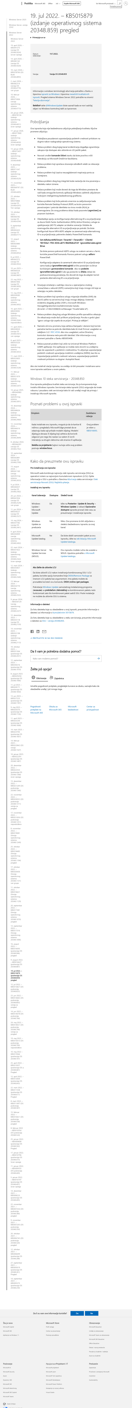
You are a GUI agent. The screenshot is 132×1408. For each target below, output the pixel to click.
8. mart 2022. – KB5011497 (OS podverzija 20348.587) (17, 1104)
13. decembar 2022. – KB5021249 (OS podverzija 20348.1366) (17, 786)
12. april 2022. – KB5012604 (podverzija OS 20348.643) (17, 1080)
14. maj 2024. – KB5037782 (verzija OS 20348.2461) (17, 524)
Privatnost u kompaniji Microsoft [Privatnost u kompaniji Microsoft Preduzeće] (99, 1372)
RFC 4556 (55, 332)
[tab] (39, 678)
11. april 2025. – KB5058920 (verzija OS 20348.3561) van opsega (17, 331)
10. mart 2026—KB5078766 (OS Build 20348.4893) (17, 73)
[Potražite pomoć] (119, 3)
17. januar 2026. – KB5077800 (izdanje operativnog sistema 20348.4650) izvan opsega (17, 138)
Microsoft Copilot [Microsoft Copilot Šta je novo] (8, 1327)
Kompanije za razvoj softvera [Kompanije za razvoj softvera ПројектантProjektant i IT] (55, 1388)
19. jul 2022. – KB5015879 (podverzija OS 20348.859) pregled (16, 975)
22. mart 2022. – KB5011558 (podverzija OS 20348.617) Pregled (17, 1092)
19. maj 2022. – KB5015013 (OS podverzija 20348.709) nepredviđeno (17, 1043)
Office (50, 3)
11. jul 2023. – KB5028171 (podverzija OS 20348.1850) (16, 688)
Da (77, 1313)
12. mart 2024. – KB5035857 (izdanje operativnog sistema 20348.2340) (17, 571)
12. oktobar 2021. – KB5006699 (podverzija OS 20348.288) (16, 1254)
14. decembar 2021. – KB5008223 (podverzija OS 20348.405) (16, 1195)
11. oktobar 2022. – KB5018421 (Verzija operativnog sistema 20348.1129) (16, 894)
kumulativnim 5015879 (63, 612)
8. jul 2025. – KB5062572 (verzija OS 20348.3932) (16, 260)
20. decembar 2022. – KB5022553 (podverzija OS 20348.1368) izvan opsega (16, 771)
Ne (91, 1313)
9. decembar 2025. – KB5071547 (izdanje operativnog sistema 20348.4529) (16, 172)
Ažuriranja (71, 479)
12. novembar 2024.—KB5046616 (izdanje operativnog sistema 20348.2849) (16, 431)
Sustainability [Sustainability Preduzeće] (93, 1380)
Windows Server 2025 (17, 19)
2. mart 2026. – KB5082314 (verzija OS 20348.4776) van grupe (17, 86)
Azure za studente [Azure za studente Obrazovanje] (94, 1356)
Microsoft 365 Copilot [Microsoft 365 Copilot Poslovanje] (10, 1392)
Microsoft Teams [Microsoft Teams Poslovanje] (8, 1396)
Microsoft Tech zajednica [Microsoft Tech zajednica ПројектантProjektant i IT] (54, 1376)
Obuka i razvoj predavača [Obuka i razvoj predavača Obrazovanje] (97, 1347)
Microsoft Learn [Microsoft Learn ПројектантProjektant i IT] (51, 1372)
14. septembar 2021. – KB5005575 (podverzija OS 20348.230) (16, 1283)
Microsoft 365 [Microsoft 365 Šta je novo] (7, 1331)
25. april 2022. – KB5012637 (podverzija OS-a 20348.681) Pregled (17, 1067)
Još (57, 3)
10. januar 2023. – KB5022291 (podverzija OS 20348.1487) (17, 757)
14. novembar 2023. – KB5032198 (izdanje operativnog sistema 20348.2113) (16, 635)
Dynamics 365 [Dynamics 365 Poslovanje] (7, 1380)
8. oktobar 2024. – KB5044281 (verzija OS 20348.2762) (17, 445)
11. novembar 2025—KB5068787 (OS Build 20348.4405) (17, 187)
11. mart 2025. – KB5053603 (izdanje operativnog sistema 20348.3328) (17, 362)
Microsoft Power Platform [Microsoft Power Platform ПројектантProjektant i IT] (54, 1384)
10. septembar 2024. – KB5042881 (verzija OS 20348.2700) (16, 458)
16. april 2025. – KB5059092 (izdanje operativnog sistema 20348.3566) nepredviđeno (17, 316)
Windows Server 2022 (15, 33)
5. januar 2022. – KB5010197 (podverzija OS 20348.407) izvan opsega (17, 1182)
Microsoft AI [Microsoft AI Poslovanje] (7, 1368)
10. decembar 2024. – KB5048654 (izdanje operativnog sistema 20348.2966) (16, 413)
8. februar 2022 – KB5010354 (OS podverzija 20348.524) (17, 1131)
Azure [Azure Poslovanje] (5, 1376)
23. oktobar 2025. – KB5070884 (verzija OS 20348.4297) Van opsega (16, 202)
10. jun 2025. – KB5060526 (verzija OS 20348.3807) (17, 271)
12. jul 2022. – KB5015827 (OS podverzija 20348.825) (17, 988)
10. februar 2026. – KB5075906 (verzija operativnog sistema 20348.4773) (16, 101)
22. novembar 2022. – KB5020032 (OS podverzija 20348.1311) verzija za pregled (17, 802)
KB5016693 (92, 430)
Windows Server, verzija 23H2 (18, 26)
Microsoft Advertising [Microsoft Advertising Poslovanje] (9, 1388)
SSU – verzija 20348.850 (53, 620)
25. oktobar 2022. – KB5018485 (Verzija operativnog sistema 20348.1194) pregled (16, 854)
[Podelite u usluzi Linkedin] (37, 631)
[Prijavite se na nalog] (126, 3)
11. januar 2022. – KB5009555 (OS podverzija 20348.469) (17, 1169)
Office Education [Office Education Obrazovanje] (94, 1343)
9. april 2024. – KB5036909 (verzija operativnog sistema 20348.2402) (16, 537)
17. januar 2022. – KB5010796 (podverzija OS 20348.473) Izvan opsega (17, 1157)
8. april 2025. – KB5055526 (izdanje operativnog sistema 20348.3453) (16, 346)
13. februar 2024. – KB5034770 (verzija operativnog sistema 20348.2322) (16, 588)
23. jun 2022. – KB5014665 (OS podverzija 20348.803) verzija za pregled (17, 1001)
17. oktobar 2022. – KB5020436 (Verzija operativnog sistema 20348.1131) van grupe (16, 875)
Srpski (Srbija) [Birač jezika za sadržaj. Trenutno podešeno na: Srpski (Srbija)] (11, 1404)
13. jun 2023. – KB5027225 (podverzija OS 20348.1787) (17, 699)
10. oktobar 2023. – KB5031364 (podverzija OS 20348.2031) (16, 651)
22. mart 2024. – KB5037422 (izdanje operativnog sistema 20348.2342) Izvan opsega (17, 554)
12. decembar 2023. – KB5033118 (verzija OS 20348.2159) (16, 620)
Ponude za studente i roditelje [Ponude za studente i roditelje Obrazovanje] (98, 1352)
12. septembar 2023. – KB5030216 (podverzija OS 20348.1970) (16, 665)
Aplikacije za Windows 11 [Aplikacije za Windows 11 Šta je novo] (11, 1335)
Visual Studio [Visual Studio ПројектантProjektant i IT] (50, 1392)
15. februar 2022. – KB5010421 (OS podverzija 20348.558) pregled (17, 1118)
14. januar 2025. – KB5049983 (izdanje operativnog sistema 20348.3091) (17, 396)
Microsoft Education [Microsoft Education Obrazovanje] (95, 1327)
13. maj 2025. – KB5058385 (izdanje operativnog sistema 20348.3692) (17, 299)
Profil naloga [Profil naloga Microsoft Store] (50, 1327)
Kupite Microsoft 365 (72, 3)
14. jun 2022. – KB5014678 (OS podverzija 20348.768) (17, 1015)
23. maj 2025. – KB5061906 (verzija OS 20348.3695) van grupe (17, 284)
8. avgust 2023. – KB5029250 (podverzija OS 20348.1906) (17, 677)
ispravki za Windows (50, 94)
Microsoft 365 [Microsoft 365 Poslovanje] (7, 1384)
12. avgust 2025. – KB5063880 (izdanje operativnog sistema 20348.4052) (16, 246)
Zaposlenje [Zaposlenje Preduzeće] (92, 1368)
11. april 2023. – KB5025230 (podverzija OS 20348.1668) (17, 721)
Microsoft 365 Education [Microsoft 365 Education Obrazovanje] (96, 1339)
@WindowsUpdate (54, 105)
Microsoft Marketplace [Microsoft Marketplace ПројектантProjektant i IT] (53, 1380)
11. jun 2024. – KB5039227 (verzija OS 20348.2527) (17, 513)
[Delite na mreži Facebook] (32, 631)
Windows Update (50, 587)
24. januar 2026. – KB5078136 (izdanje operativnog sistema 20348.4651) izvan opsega (17, 120)
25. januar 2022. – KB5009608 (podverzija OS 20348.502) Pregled (17, 1144)
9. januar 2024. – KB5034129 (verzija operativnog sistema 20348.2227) (17, 605)
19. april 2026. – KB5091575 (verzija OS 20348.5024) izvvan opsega (17, 50)
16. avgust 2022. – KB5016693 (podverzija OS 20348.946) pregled (16, 950)
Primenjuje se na (38, 37)
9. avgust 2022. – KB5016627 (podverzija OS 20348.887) (17, 963)
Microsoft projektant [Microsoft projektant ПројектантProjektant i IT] (52, 1368)
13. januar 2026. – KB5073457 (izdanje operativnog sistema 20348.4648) (17, 155)
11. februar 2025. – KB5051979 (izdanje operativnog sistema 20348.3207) (16, 379)
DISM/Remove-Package (78, 575)
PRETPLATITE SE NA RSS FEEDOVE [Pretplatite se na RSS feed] (48, 638)
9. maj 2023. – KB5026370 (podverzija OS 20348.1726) (16, 710)
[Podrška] (28, 3)
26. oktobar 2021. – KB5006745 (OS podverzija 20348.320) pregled (17, 1239)
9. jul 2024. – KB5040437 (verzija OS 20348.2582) (16, 488)
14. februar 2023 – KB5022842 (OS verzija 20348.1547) (17, 745)
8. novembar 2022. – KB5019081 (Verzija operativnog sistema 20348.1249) (16, 835)
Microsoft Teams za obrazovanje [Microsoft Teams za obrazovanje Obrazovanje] (99, 1335)
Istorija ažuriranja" (42, 100)
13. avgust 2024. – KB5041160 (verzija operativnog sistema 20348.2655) (16, 473)
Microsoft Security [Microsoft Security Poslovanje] (8, 1372)
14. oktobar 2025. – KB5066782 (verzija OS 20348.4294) (16, 217)
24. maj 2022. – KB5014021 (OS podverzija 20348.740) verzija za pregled (17, 1028)
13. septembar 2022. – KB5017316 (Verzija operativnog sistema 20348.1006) (16, 933)
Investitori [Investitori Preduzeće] (92, 1376)
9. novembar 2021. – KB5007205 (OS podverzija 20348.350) (17, 1225)
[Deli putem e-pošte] (43, 631)
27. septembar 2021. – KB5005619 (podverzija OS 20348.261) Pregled (16, 1268)
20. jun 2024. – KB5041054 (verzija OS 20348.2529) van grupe (17, 500)
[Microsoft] (12, 3)
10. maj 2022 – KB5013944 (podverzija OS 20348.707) (17, 1055)
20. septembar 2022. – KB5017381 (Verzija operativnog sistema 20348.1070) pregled (16, 913)
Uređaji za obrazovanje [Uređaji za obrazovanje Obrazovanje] (96, 1331)
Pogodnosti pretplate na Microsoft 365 (36, 709)
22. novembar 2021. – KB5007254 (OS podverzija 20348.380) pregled (17, 1210)
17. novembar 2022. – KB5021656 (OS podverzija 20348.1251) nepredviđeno (17, 818)
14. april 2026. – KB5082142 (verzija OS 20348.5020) (17, 62)
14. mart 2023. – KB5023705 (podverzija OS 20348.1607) (17, 733)
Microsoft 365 (40, 3)
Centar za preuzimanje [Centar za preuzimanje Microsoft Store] (53, 1331)
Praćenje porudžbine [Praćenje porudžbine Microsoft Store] (52, 1335)
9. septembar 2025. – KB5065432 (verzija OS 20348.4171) (16, 230)
